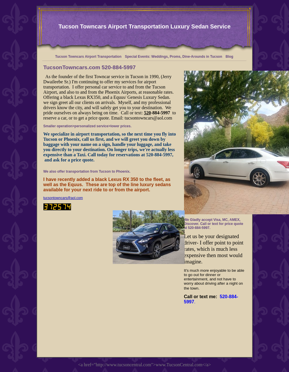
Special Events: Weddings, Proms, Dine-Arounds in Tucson (173, 57)
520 (147, 112)
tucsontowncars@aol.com (63, 198)
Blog (230, 57)
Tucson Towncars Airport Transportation (88, 57)
